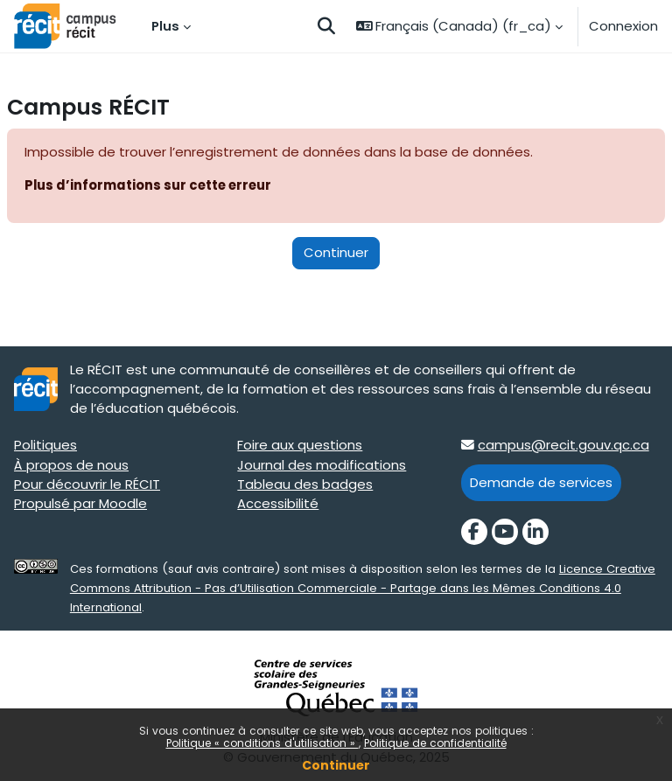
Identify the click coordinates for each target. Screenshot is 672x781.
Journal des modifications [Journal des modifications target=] (321, 465)
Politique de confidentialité (435, 743)
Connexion (623, 26)
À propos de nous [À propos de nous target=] (71, 465)
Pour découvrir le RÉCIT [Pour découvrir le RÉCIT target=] (87, 484)
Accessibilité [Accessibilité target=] (277, 503)
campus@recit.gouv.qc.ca (563, 445)
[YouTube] (505, 532)
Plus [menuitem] (165, 26)
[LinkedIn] (535, 532)
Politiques (45, 445)
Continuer (336, 765)
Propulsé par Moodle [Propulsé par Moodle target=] (80, 503)
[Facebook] (474, 532)
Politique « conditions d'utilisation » (262, 743)
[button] (326, 26)
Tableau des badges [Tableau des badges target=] (305, 484)
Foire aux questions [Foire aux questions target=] (299, 445)
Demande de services (541, 482)
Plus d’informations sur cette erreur (147, 185)
